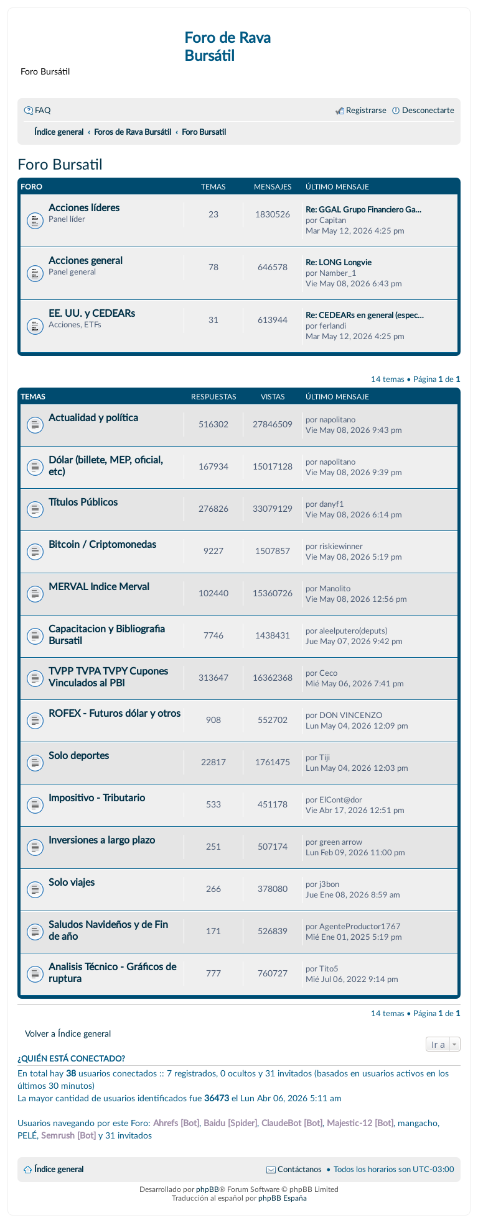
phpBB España (282, 1198)
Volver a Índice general (68, 1034)
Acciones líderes (84, 208)
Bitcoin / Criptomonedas (102, 545)
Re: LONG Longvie (339, 262)
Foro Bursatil (60, 165)
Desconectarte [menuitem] (428, 110)
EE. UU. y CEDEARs (92, 314)
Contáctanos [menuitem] (300, 1169)
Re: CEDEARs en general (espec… (365, 315)
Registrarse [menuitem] (366, 110)
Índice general (58, 1169)
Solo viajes (72, 883)
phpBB (207, 1189)
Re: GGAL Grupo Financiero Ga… (363, 210)
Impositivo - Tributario (97, 798)
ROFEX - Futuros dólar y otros (114, 714)
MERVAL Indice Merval (99, 587)
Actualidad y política (93, 418)
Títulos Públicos (83, 502)
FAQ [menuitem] (42, 110)
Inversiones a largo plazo (102, 840)
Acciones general (86, 261)
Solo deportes (79, 756)
